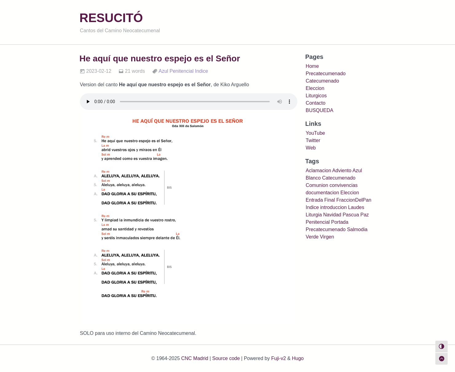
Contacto (315, 103)
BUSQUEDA (319, 110)
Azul (163, 71)
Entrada (314, 200)
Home (312, 66)
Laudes (356, 207)
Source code (226, 358)
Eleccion (315, 88)
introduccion (333, 207)
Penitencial (182, 71)
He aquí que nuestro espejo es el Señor (160, 58)
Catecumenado (322, 80)
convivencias (343, 185)
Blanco (313, 177)
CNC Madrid (194, 358)
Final (329, 200)
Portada (339, 222)
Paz (364, 214)
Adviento (341, 170)
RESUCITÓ (111, 18)
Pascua (351, 214)
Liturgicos (316, 95)
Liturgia (314, 214)
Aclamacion (318, 170)
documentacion (322, 192)
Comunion (317, 185)
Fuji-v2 (278, 358)
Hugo (298, 358)
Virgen (327, 236)
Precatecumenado (326, 73)
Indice (201, 71)
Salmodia (357, 229)
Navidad (332, 214)
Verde (312, 236)
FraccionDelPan (353, 200)
